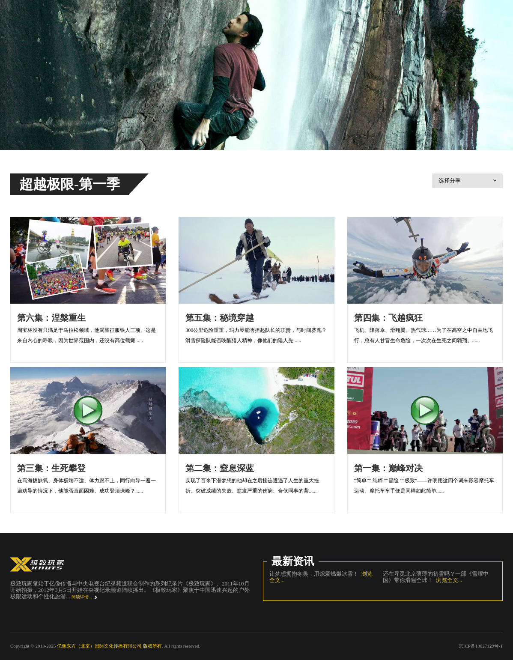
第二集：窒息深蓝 (219, 468)
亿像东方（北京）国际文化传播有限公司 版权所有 (109, 645)
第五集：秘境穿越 (219, 318)
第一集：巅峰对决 (388, 468)
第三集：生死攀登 (51, 468)
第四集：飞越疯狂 (388, 318)
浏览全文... (447, 580)
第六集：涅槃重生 (51, 318)
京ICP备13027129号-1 (481, 645)
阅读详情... (82, 596)
